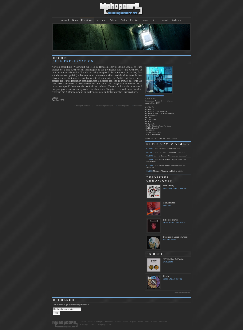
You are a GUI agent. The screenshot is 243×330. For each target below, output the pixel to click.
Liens (154, 20)
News (75, 20)
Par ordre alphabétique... (104, 105)
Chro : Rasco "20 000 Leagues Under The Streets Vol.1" (166, 160)
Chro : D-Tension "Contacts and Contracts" (166, 156)
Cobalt (55, 97)
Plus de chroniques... (183, 293)
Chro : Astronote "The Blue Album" (163, 148)
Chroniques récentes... (83, 105)
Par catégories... (124, 105)
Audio (124, 20)
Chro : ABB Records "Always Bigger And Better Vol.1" (166, 166)
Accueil (65, 20)
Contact (164, 20)
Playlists (134, 20)
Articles (113, 20)
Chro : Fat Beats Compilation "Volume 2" (166, 152)
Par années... (139, 105)
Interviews (101, 20)
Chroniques (86, 20)
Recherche (176, 20)
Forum (145, 20)
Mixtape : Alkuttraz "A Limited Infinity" (165, 171)
